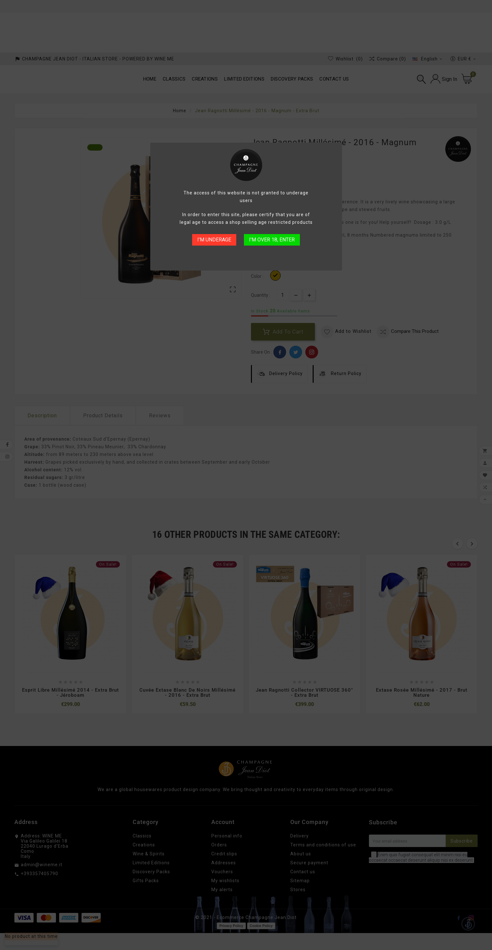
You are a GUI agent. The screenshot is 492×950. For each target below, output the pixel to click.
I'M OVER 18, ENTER (272, 240)
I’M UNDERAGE (214, 240)
